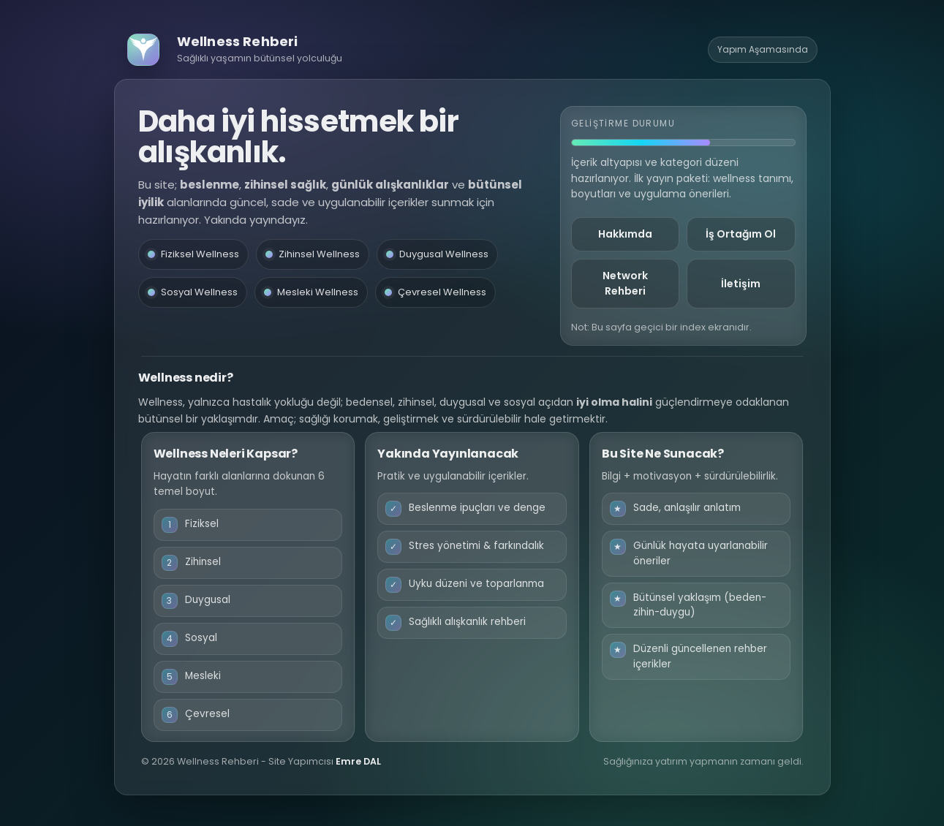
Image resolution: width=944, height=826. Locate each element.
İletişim (740, 283)
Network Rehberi (625, 283)
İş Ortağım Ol (741, 234)
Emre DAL (358, 761)
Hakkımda (625, 234)
